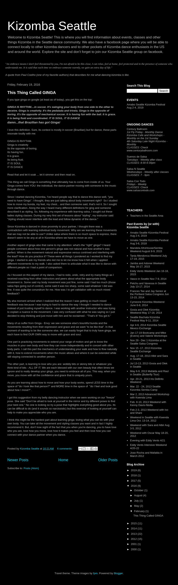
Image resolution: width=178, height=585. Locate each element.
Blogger (118, 573)
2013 (134, 533)
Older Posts (108, 460)
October (139, 490)
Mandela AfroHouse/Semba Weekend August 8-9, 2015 (146, 249)
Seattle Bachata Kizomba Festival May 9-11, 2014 (145, 319)
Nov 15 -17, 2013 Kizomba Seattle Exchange (145, 350)
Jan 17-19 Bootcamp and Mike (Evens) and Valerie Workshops (148, 334)
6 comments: (65, 448)
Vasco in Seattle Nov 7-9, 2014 (148, 278)
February (140, 511)
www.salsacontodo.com (141, 190)
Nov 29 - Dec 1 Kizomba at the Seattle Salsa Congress (148, 342)
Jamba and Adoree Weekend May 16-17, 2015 (147, 265)
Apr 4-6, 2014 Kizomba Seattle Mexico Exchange (148, 326)
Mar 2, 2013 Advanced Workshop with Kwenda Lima (149, 396)
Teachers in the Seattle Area (146, 215)
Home (63, 460)
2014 (134, 528)
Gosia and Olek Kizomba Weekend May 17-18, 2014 (146, 311)
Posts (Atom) (31, 468)
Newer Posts (17, 460)
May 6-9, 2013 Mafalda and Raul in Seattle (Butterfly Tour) (149, 373)
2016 (134, 485)
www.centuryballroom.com (142, 150)
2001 (134, 544)
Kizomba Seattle (52, 26)
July (137, 500)
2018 (134, 475)
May (137, 505)
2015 (134, 523)
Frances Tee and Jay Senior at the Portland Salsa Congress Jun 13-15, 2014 (149, 294)
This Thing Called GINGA (31, 92)
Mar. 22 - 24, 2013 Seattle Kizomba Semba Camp (145, 388)
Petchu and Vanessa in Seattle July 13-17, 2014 (148, 285)
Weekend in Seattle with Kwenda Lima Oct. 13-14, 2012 (149, 419)
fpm (95, 573)
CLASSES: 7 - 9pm (138, 175)
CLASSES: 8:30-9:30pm (141, 162)
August (138, 495)
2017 (134, 480)
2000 (134, 549)
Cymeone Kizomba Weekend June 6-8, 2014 (147, 303)
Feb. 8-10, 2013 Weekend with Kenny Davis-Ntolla (148, 403)
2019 (134, 470)
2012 (134, 538)
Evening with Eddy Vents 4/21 (147, 440)
